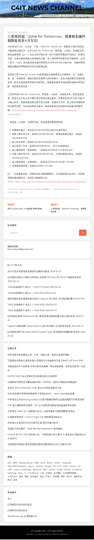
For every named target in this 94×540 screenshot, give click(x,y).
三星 (21, 192)
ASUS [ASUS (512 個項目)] (43, 463)
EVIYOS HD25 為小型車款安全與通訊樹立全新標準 (32, 376)
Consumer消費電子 (41, 189)
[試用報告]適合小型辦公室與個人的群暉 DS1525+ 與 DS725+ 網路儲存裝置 (44, 277)
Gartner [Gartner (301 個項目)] (39, 466)
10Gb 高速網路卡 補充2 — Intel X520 (26, 304)
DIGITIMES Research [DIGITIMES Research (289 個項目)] (17, 466)
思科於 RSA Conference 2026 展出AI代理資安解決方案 (34, 387)
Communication (24, 189)
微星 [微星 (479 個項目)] (21, 477)
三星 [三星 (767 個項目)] (42, 473)
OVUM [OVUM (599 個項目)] (67, 470)
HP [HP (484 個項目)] (54, 466)
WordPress (64, 535)
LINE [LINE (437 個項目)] (10, 470)
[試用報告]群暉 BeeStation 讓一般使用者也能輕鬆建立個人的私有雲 (41, 316)
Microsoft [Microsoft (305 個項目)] (37, 470)
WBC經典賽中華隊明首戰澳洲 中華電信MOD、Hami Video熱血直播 (41, 393)
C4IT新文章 (16, 265)
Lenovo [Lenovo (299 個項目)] (72, 466)
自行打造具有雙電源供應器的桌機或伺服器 (28, 271)
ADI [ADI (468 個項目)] (9, 463)
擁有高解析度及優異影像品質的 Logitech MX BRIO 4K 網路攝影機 (40, 298)
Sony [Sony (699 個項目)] (20, 473)
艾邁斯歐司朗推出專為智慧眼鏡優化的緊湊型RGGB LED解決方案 (39, 444)
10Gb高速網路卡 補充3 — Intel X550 (26, 292)
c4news (25, 32)
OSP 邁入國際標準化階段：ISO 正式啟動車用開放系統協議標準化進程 (42, 405)
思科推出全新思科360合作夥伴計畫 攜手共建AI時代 (33, 422)
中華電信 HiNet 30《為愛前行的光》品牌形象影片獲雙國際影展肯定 (41, 411)
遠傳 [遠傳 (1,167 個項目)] (15, 480)
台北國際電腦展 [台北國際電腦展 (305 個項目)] (70, 473)
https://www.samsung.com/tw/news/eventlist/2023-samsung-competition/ (47, 181)
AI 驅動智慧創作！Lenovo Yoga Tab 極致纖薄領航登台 (35, 416)
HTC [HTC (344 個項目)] (59, 466)
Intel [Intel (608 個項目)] (65, 466)
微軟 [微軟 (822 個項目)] (27, 477)
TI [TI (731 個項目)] (25, 473)
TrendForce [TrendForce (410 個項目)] (33, 473)
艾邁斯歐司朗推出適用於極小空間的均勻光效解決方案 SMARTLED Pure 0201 (45, 360)
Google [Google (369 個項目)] (48, 466)
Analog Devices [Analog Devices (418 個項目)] (26, 463)
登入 (10, 499)
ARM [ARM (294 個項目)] (37, 463)
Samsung (64, 189)
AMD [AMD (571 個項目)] (15, 463)
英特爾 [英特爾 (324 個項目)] (56, 477)
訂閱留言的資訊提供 (17, 511)
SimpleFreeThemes (44, 535)
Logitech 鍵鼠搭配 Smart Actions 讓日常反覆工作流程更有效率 (39, 325)
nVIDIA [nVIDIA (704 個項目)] (52, 470)
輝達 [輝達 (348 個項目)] (10, 480)
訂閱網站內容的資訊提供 (20, 505)
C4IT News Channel (47, 8)
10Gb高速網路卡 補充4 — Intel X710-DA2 (28, 286)
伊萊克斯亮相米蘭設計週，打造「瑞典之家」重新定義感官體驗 (38, 354)
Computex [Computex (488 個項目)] (66, 463)
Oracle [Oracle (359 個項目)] (60, 470)
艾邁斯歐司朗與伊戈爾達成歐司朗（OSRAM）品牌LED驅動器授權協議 (42, 381)
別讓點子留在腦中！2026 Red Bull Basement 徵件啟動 (35, 428)
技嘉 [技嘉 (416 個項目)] (42, 477)
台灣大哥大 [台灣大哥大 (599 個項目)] (12, 477)
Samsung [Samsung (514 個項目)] (12, 473)
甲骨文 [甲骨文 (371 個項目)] (48, 477)
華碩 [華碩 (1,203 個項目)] (63, 477)
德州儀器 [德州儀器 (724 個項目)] (34, 477)
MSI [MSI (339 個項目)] (45, 470)
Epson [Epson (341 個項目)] (31, 466)
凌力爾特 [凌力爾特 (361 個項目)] (57, 473)
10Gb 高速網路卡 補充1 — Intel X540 (26, 310)
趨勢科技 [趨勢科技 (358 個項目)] (78, 477)
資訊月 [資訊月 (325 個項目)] (69, 477)
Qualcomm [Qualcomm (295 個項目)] (77, 470)
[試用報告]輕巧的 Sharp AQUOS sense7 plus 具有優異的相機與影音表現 (44, 331)
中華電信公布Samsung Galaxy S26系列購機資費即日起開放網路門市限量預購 (46, 399)
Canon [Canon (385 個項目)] (57, 463)
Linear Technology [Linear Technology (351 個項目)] (22, 470)
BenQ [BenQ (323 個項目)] (49, 463)
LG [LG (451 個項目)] (79, 466)
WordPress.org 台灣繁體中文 (22, 516)
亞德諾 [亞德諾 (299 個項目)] (49, 473)
